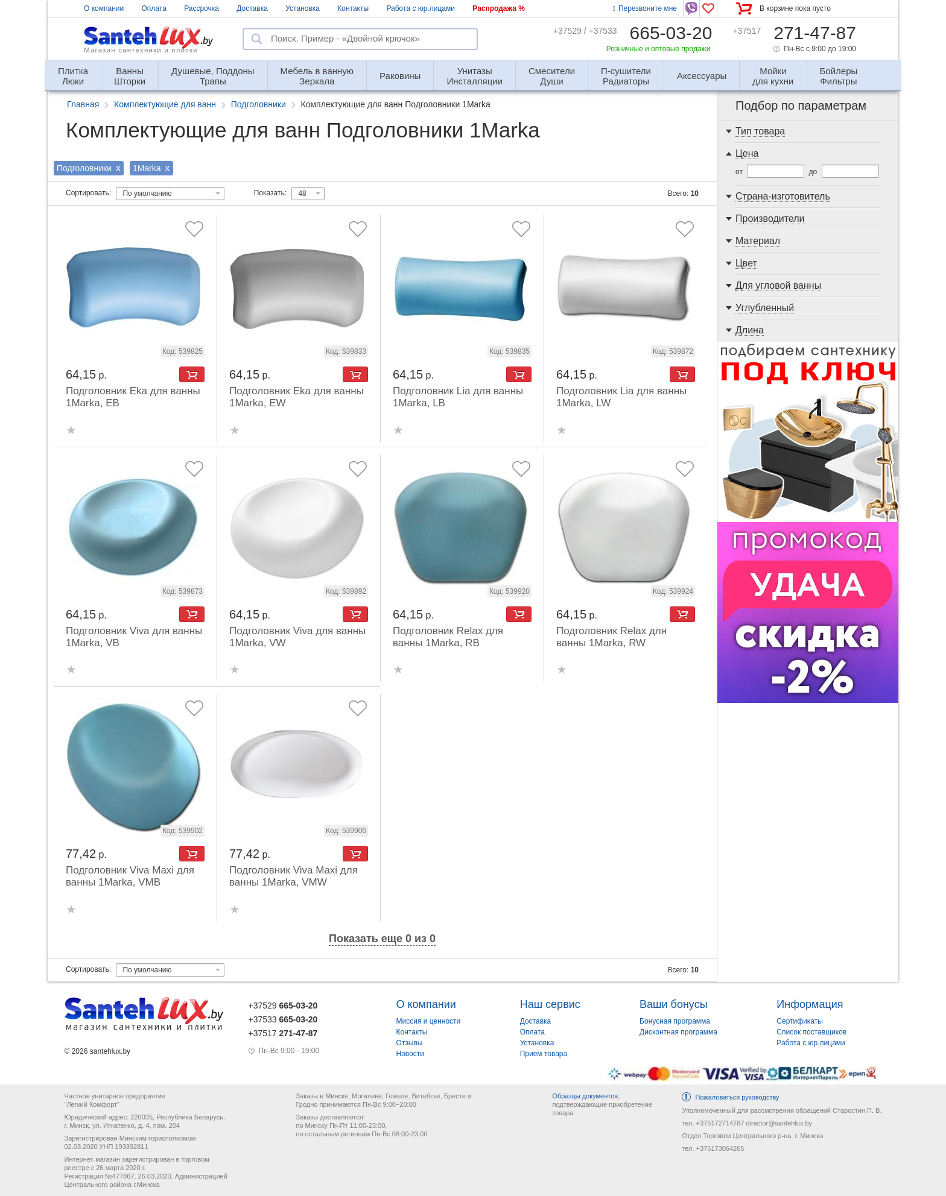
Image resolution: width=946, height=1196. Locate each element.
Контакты (353, 8)
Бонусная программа (675, 1021)
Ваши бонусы (674, 1004)
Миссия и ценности (428, 1021)
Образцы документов (585, 1096)
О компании (104, 8)
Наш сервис (550, 1004)
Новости (410, 1054)
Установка (302, 8)
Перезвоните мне (645, 8)
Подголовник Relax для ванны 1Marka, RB (448, 637)
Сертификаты (799, 1021)
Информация (809, 1004)
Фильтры (839, 71)
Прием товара (544, 1054)
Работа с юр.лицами (420, 8)
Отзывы (409, 1043)
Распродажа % (498, 8)
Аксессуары (701, 76)
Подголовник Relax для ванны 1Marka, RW (611, 637)
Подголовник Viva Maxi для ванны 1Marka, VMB (130, 876)
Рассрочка (201, 8)
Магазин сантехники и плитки (141, 50)
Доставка (252, 8)
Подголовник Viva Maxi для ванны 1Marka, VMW (293, 876)
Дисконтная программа (678, 1032)
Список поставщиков (811, 1032)
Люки (73, 71)
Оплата (154, 8)
